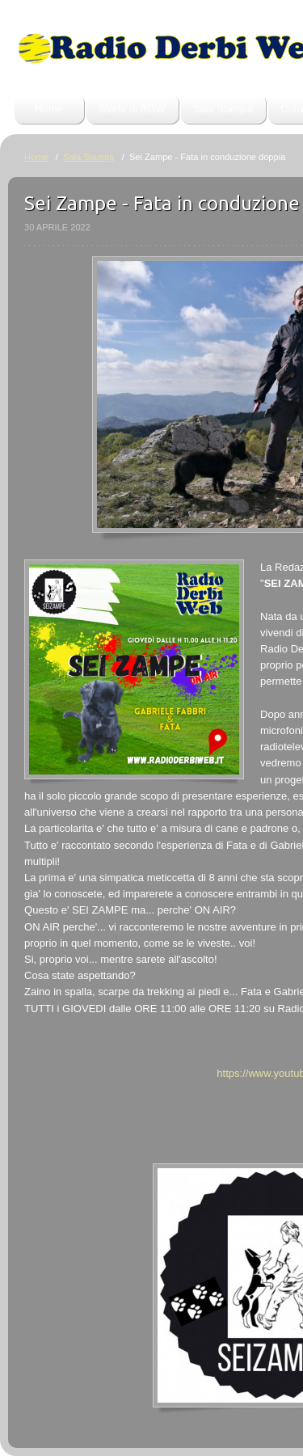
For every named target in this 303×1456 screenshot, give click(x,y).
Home (49, 109)
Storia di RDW (132, 109)
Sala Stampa (223, 109)
